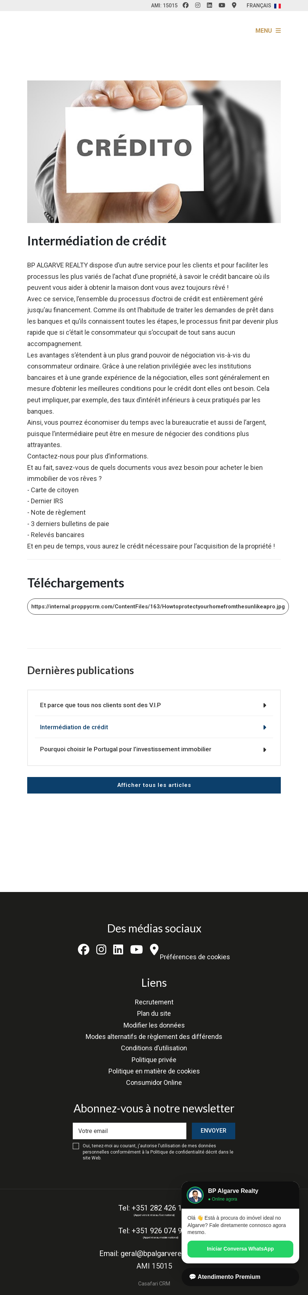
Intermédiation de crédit (74, 727)
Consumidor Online (154, 1082)
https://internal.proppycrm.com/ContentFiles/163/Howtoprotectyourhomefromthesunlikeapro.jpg (158, 606)
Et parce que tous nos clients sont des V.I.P (100, 705)
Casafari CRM (154, 1284)
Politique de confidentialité (177, 1152)
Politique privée (154, 1060)
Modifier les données (154, 1025)
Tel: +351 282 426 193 (154, 1208)
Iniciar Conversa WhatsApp (240, 1249)
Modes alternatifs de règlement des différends (154, 1036)
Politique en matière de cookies (154, 1071)
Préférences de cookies (195, 957)
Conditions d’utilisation (154, 1048)
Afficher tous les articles (154, 785)
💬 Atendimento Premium (225, 1277)
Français (264, 5)
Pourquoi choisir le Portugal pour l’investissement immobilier (125, 749)
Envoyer (213, 1130)
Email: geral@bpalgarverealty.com (154, 1253)
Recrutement (154, 1002)
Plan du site (154, 1013)
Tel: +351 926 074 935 (154, 1230)
